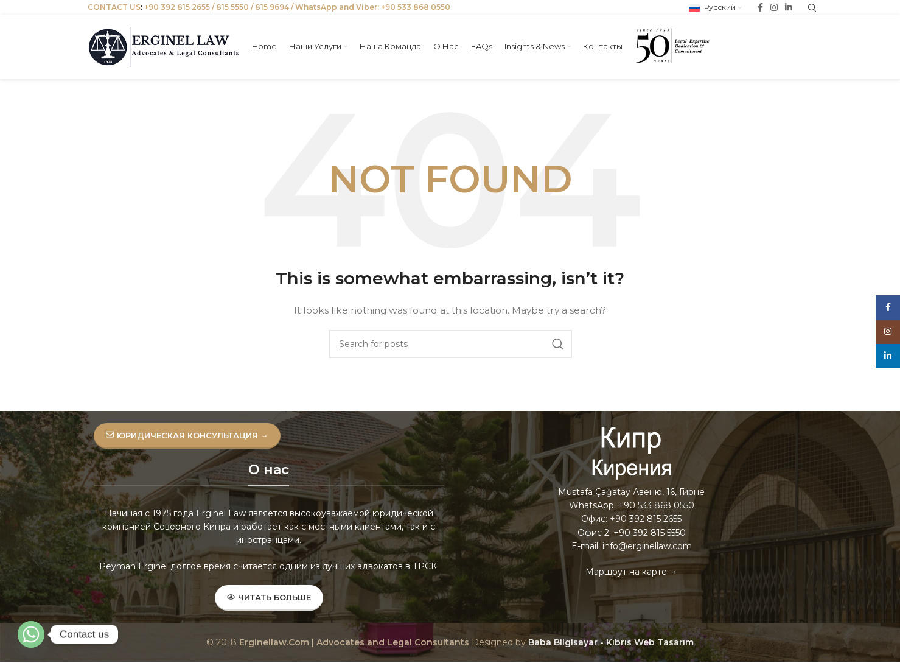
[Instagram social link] (888, 332)
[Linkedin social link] (888, 356)
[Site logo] (164, 46)
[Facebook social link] (888, 307)
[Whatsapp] (31, 634)
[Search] (450, 344)
